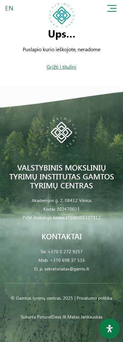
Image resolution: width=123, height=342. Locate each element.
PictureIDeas (49, 317)
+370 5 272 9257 (65, 251)
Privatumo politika (94, 298)
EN (9, 7)
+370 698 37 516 (67, 260)
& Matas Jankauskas (83, 317)
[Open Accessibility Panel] (109, 328)
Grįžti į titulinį (61, 66)
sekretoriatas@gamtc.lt (66, 269)
